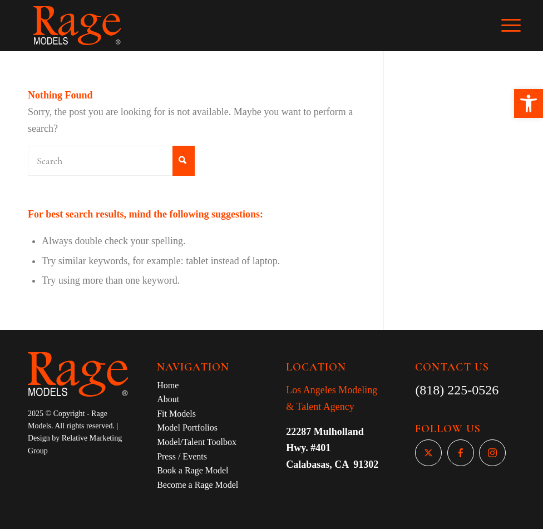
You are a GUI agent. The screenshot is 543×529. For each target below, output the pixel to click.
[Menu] (516, 26)
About (168, 399)
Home (168, 385)
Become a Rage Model (197, 485)
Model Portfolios (187, 427)
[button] (528, 103)
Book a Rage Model (192, 470)
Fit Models (176, 413)
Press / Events (182, 456)
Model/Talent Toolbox (196, 442)
